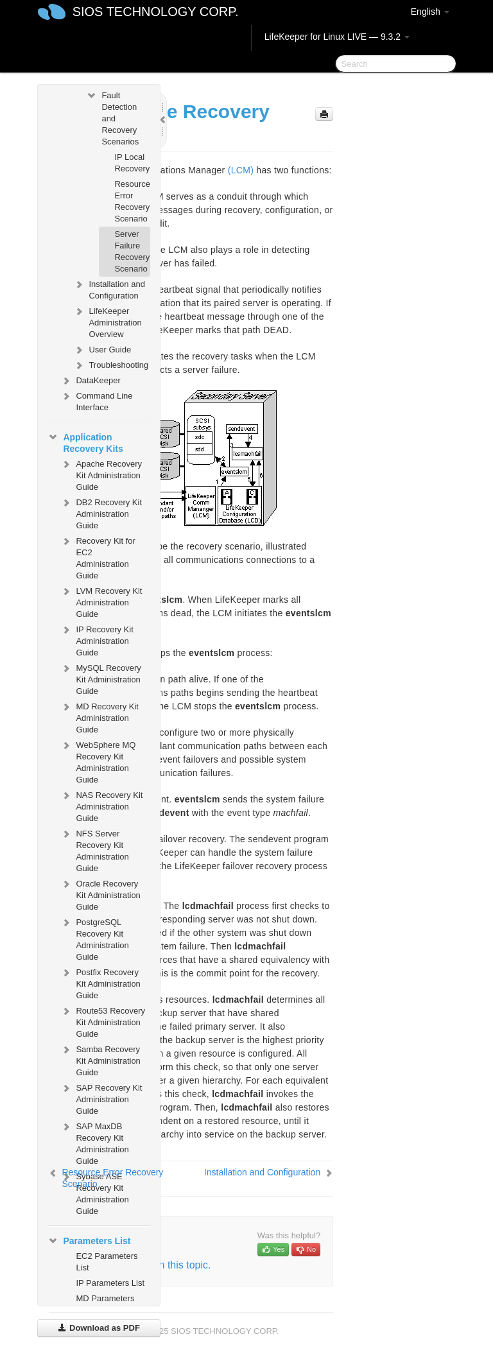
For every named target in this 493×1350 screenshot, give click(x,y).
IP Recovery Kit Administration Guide (96, 639)
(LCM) (241, 170)
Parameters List (89, 1241)
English (430, 11)
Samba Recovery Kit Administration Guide (100, 1059)
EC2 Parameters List (106, 1261)
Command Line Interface (96, 400)
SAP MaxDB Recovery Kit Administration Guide (94, 1142)
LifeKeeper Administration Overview (107, 321)
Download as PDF (98, 1328)
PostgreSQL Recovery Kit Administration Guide (94, 938)
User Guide (102, 350)
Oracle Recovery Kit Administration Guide (100, 894)
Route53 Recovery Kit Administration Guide (102, 1021)
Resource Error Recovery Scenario (132, 201)
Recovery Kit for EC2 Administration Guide (97, 556)
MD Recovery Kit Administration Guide (99, 716)
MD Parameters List (105, 1304)
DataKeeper (90, 380)
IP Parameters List (110, 1283)
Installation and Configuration (108, 288)
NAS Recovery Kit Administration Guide (101, 805)
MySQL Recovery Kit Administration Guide (100, 678)
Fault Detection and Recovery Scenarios (112, 117)
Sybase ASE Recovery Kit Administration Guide (94, 1192)
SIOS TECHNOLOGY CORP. (156, 11)
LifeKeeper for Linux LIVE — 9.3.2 (337, 36)
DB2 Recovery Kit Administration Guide (101, 512)
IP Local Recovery (132, 162)
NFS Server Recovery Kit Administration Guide (94, 849)
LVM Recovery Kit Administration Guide (101, 601)
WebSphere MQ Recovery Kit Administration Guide (97, 761)
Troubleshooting (110, 365)
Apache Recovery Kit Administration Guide (101, 474)
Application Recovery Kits (85, 441)
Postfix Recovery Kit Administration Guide (100, 982)
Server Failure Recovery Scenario (132, 251)
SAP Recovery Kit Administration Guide (101, 1098)
